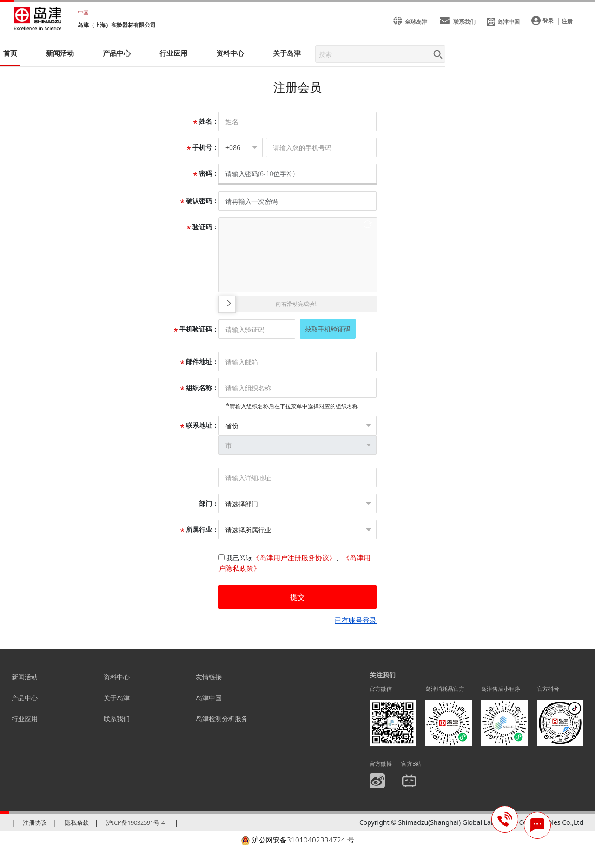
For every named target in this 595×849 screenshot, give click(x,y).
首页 (10, 53)
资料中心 (117, 676)
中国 (83, 12)
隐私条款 (77, 822)
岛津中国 (209, 697)
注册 (567, 21)
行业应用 (25, 718)
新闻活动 (60, 53)
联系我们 (117, 718)
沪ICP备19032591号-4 (135, 822)
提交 (297, 597)
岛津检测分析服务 (222, 718)
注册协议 (35, 822)
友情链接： (212, 676)
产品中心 (25, 697)
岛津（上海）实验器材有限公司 (117, 25)
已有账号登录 (356, 620)
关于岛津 (287, 53)
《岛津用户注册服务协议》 (294, 557)
